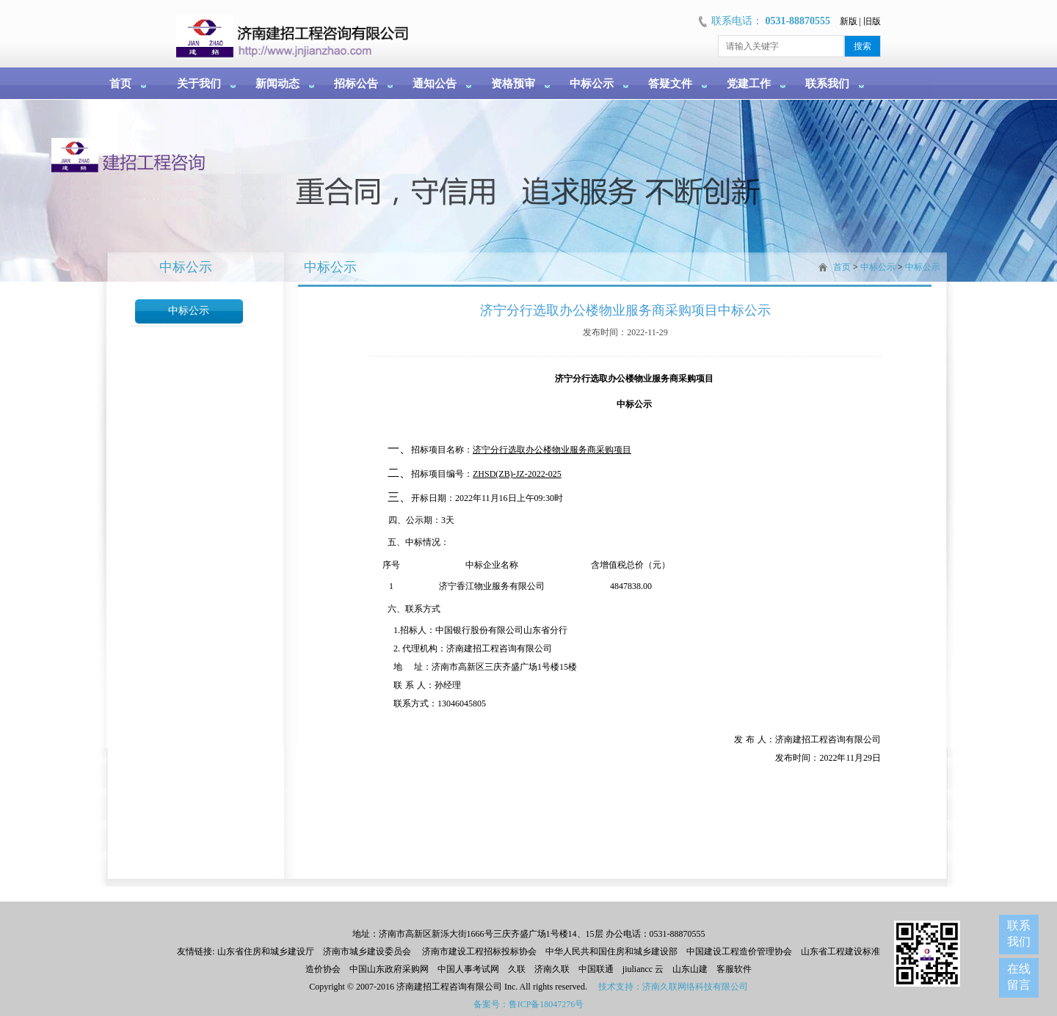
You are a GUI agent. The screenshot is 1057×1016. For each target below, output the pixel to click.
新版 (848, 21)
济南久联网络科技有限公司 (695, 987)
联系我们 (827, 83)
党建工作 (749, 83)
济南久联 (552, 969)
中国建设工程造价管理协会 (739, 951)
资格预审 (513, 83)
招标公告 (356, 83)
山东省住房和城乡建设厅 (264, 951)
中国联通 (596, 969)
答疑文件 (670, 83)
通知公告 (435, 83)
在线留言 (1019, 976)
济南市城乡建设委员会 (367, 951)
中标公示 (592, 83)
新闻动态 (277, 83)
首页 (120, 83)
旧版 (872, 21)
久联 (517, 969)
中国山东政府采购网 (389, 969)
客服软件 (734, 969)
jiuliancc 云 (643, 969)
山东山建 (690, 969)
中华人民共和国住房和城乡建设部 (611, 951)
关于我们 (199, 83)
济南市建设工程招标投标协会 (479, 951)
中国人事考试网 (468, 969)
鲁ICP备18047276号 (546, 1004)
